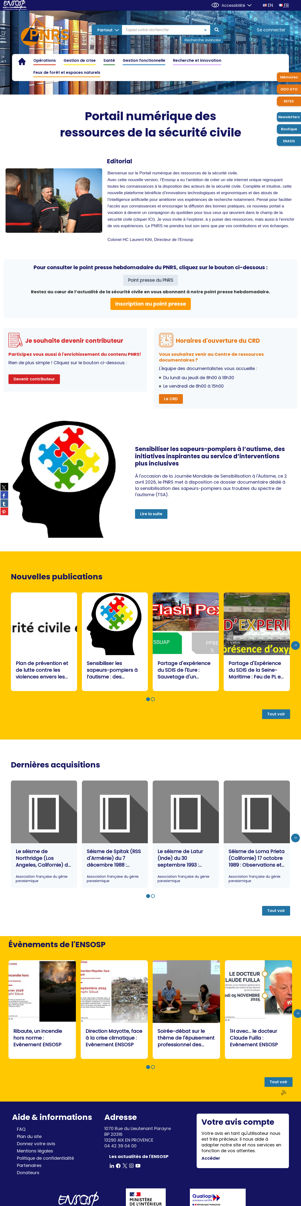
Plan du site (29, 1136)
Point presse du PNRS (150, 280)
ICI (150, 219)
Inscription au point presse (150, 304)
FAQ (21, 1129)
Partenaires (29, 1165)
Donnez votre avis (36, 1144)
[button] (148, 699)
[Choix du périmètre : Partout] (107, 30)
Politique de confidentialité (45, 1158)
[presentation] (295, 645)
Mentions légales (35, 1151)
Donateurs (28, 1173)
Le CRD (171, 399)
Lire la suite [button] (151, 514)
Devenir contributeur (34, 379)
